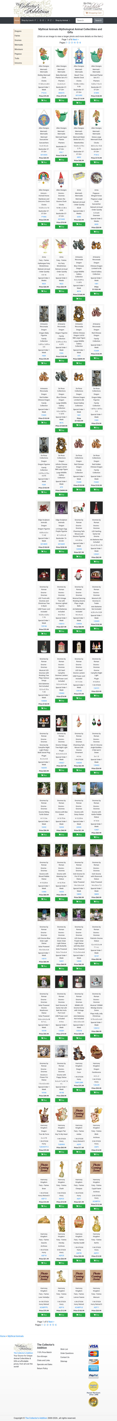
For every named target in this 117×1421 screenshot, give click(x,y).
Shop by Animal (61, 20)
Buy (44, 100)
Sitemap (63, 1361)
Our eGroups (42, 1356)
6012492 (79, 95)
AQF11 (96, 1307)
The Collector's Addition (23, 1353)
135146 (44, 626)
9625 (44, 284)
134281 (61, 1031)
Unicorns (18, 63)
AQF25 (61, 1256)
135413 (61, 624)
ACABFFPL (44, 1307)
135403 (61, 693)
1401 (96, 284)
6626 (96, 224)
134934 (79, 624)
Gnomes (18, 40)
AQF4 (96, 1147)
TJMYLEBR (79, 1082)
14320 (79, 961)
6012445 (61, 219)
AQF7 (79, 1199)
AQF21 (96, 1253)
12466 (44, 892)
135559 (79, 549)
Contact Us (64, 1357)
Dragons (18, 31)
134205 (79, 763)
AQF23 (61, 1199)
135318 (79, 1031)
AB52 (79, 157)
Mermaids (19, 45)
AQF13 (43, 1199)
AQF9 (79, 1144)
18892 (79, 894)
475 (79, 356)
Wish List (64, 1349)
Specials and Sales (44, 1364)
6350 (79, 217)
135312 (96, 1028)
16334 (61, 827)
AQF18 (43, 1256)
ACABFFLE (79, 1307)
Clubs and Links (43, 1360)
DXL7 (61, 152)
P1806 (44, 217)
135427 (61, 763)
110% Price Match (44, 1352)
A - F (29, 20)
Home (17, 20)
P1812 (96, 155)
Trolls (17, 58)
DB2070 (61, 93)
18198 (61, 1093)
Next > (76, 39)
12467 (96, 830)
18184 (44, 1093)
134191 (96, 688)
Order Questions (67, 1353)
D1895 (96, 93)
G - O (42, 20)
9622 (61, 284)
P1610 (44, 93)
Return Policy (42, 1368)
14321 (61, 961)
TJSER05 (61, 1144)
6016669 (61, 544)
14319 (44, 959)
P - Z (49, 20)
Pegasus (18, 54)
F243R (96, 351)
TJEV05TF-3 (44, 1147)
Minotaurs (19, 49)
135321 (96, 554)
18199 (44, 1031)
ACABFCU (96, 1201)
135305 (96, 621)
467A (79, 291)
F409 (44, 356)
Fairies (17, 36)
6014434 (44, 155)
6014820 (44, 544)
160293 (44, 768)
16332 (44, 827)
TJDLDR (96, 1085)
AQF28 (78, 1253)
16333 (61, 892)
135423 (96, 765)
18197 (96, 956)
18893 (96, 894)
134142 (79, 691)
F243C (44, 415)
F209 (61, 353)
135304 (44, 701)
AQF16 (61, 1307)
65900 (79, 827)
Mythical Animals (15, 1336)
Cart (94, 13)
